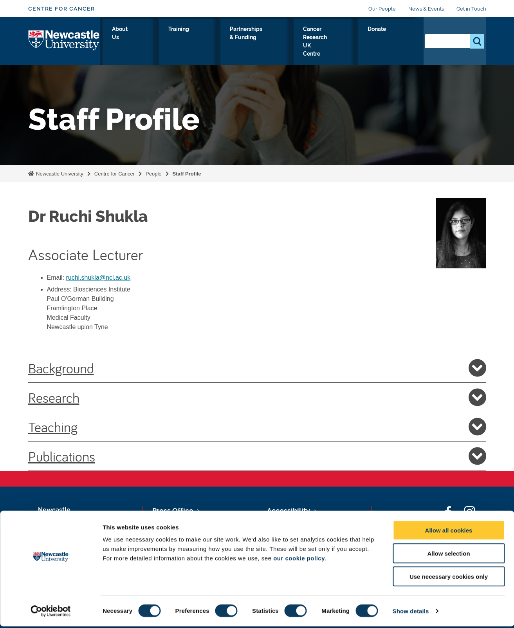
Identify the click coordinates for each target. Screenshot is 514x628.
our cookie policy (299, 559)
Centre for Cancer (61, 9)
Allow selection (448, 555)
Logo (64, 41)
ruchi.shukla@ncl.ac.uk (98, 277)
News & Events (426, 9)
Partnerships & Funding (258, 43)
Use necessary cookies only (448, 578)
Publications (257, 456)
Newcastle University (59, 174)
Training (203, 38)
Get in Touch (471, 9)
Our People (382, 9)
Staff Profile (187, 174)
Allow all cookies (449, 531)
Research (257, 397)
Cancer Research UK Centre (339, 43)
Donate (400, 38)
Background (257, 367)
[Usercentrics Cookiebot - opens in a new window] (50, 613)
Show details (411, 612)
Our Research (124, 43)
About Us (166, 43)
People (153, 174)
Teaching (257, 426)
